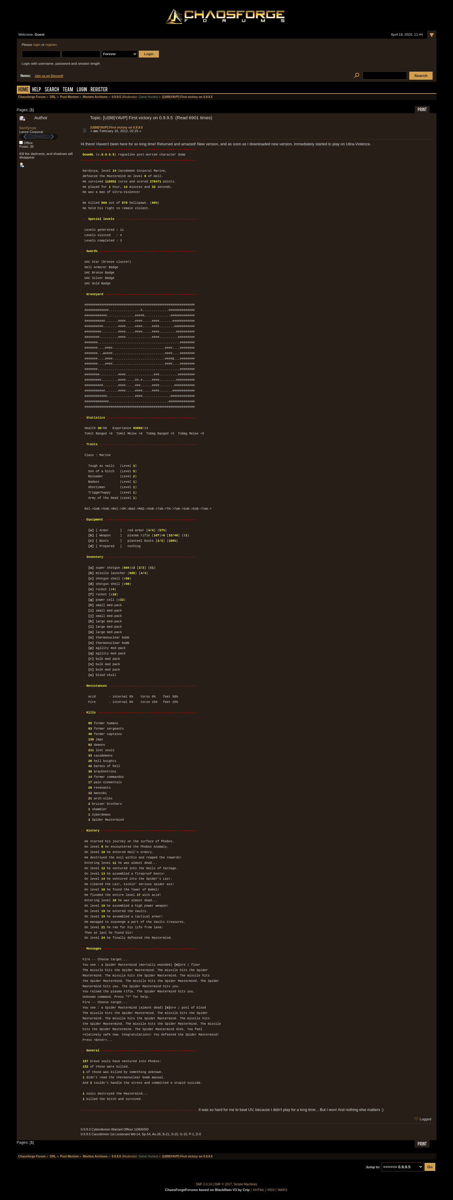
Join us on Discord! (49, 76)
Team (68, 90)
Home (23, 90)
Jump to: (373, 1167)
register (51, 44)
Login (82, 90)
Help (36, 90)
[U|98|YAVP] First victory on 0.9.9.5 (117, 127)
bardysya (27, 128)
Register (99, 90)
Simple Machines (245, 1184)
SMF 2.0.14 (204, 1184)
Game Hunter (148, 97)
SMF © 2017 (223, 1184)
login (36, 44)
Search (52, 90)
